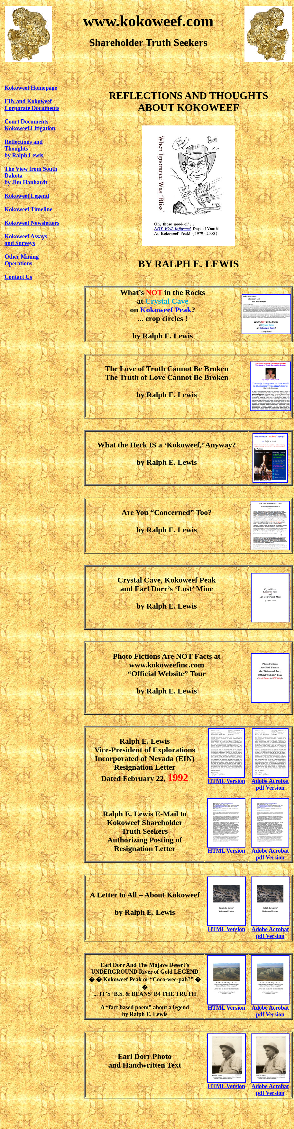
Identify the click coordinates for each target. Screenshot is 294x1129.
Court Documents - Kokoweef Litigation (30, 125)
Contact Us (18, 277)
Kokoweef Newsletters (32, 223)
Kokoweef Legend (27, 196)
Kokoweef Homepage (31, 88)
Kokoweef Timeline (28, 209)
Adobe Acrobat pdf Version (270, 784)
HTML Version (226, 781)
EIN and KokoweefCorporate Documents (32, 104)
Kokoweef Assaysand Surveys (26, 239)
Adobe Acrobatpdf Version (270, 932)
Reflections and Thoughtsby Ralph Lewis (24, 149)
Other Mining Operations (22, 260)
